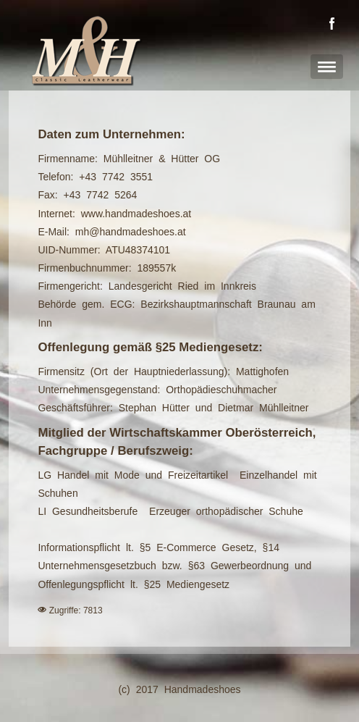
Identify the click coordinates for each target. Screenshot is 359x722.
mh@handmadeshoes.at (130, 232)
